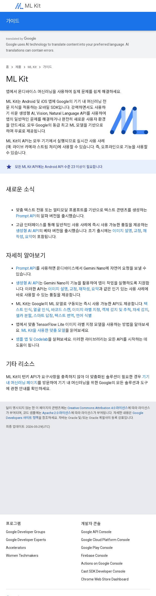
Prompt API (26, 216)
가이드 (12, 21)
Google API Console (96, 532)
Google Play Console (97, 548)
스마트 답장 (43, 315)
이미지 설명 (122, 230)
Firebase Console (94, 556)
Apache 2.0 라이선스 (56, 413)
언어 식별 (84, 315)
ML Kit (33, 5)
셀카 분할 (24, 315)
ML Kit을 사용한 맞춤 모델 (43, 330)
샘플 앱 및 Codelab (32, 339)
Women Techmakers (22, 556)
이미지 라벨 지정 (86, 309)
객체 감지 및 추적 (116, 309)
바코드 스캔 (60, 309)
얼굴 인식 (41, 309)
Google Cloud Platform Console (105, 540)
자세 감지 (140, 309)
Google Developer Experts (26, 540)
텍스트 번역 (64, 315)
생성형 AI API (27, 230)
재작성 (84, 289)
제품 (18, 67)
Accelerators (16, 548)
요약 (28, 236)
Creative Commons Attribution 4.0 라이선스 (97, 408)
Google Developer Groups (25, 532)
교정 (137, 230)
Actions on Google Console (102, 563)
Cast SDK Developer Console (103, 571)
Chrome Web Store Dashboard (105, 579)
